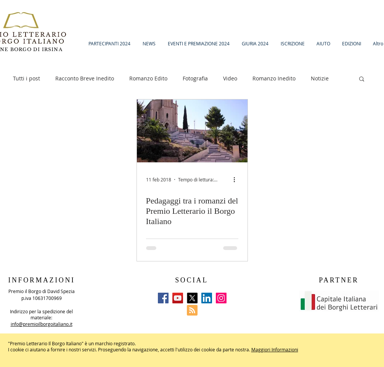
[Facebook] (163, 298)
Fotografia (195, 78)
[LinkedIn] (206, 298)
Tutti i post (26, 78)
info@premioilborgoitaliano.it (41, 324)
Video (230, 78)
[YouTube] (177, 298)
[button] (361, 79)
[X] (192, 298)
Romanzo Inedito (274, 78)
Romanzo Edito (148, 78)
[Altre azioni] (237, 179)
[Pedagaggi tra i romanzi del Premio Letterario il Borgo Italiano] (192, 130)
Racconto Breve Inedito (84, 78)
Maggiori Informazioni (274, 349)
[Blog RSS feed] (192, 310)
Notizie (320, 78)
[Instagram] (221, 298)
